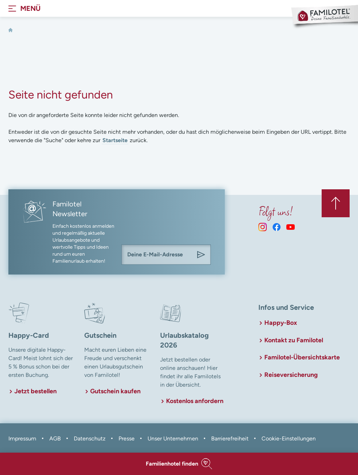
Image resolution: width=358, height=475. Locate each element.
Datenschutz (90, 438)
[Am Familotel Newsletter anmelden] (201, 254)
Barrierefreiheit (230, 438)
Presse (127, 438)
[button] (179, 464)
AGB (55, 438)
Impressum (22, 438)
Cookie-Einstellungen (289, 438)
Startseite (115, 140)
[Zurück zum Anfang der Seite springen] (336, 203)
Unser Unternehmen (173, 438)
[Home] (10, 30)
